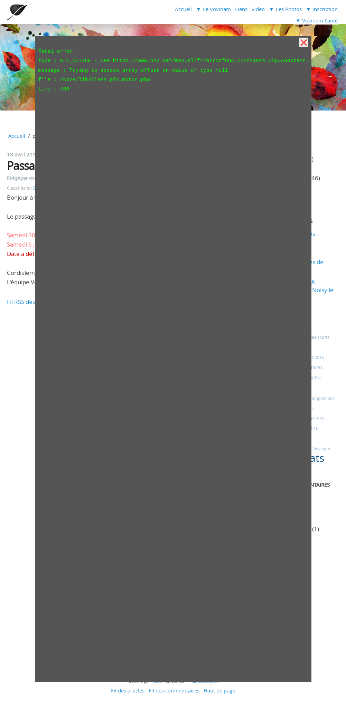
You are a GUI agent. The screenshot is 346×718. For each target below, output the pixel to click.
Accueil (183, 9)
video (258, 9)
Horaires (314, 367)
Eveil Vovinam (316, 448)
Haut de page (219, 690)
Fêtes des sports (313, 337)
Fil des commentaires (174, 690)
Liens (241, 9)
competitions (322, 398)
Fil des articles (127, 690)
